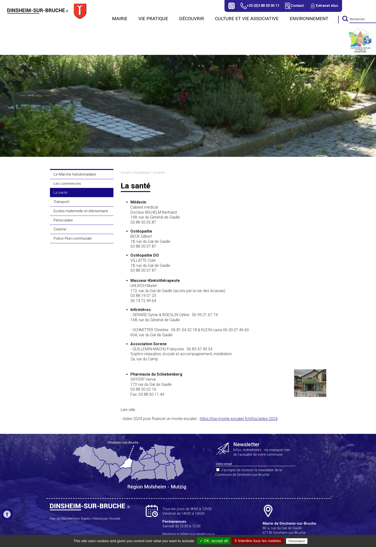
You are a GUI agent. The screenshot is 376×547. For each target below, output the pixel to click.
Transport (61, 202)
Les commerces (67, 183)
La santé (61, 192)
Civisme (60, 229)
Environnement (309, 18)
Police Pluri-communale (73, 238)
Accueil (125, 172)
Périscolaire (63, 220)
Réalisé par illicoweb (106, 518)
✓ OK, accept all (214, 541)
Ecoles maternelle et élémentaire (81, 211)
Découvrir (191, 18)
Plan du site (58, 518)
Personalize (296, 541)
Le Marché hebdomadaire (75, 174)
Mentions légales (79, 518)
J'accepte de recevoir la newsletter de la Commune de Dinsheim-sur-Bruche (248, 472)
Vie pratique (153, 18)
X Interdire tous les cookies (257, 541)
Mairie (119, 18)
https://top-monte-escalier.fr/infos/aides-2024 (239, 418)
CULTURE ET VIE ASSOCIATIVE (247, 18)
